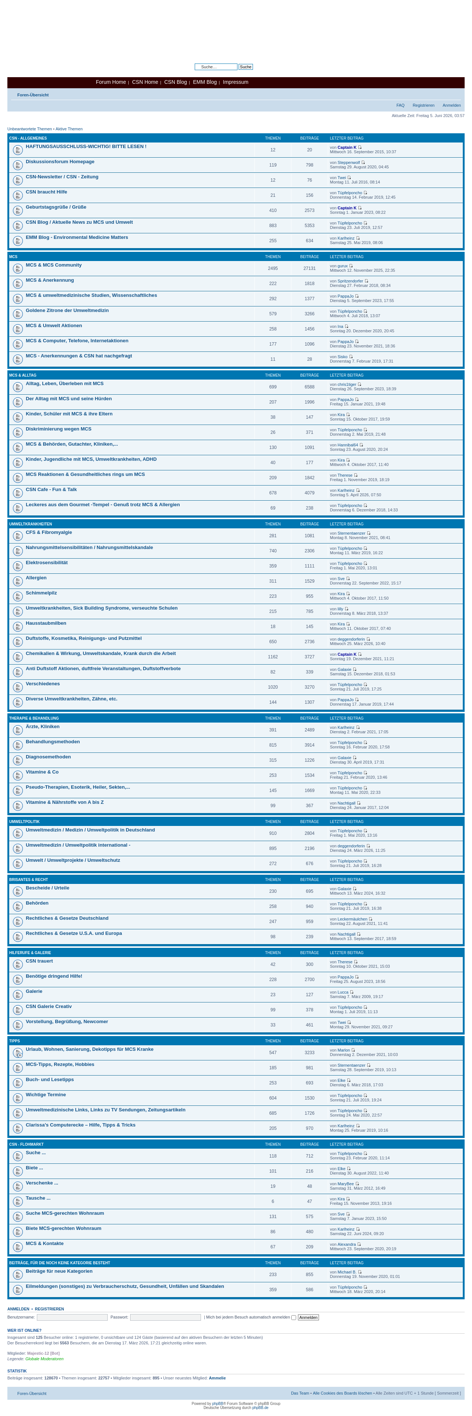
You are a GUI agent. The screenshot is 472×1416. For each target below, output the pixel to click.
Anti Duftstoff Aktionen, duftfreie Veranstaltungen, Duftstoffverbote (103, 668)
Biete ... (34, 1167)
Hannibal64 (348, 445)
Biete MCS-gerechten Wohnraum (63, 1228)
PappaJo (346, 296)
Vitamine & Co (42, 772)
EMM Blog (205, 82)
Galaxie (344, 669)
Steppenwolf (349, 162)
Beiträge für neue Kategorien (59, 1271)
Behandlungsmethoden (53, 741)
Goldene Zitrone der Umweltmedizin (67, 310)
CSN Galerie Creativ (49, 1006)
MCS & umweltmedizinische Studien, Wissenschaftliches (91, 295)
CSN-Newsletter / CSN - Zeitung (62, 176)
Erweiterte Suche (237, 72)
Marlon (344, 1050)
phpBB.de (260, 1408)
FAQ (400, 105)
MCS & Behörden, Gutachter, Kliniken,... (72, 444)
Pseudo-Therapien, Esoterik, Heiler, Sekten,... (78, 787)
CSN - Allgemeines (28, 138)
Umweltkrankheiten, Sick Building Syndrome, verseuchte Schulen (102, 608)
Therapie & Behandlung (34, 718)
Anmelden (451, 105)
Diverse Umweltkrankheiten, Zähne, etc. (71, 699)
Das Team (300, 1393)
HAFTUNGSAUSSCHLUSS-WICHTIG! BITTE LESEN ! (86, 146)
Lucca (343, 992)
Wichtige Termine (46, 1094)
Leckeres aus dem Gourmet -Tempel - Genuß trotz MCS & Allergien (103, 504)
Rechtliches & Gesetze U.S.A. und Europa (74, 933)
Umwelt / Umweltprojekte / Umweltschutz (73, 860)
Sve (341, 578)
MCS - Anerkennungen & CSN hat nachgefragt (79, 356)
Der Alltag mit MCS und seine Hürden (69, 398)
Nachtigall (346, 803)
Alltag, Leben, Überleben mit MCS (65, 383)
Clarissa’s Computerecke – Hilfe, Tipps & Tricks (81, 1125)
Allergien (36, 577)
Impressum (236, 82)
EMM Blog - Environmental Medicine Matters (77, 237)
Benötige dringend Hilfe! (54, 976)
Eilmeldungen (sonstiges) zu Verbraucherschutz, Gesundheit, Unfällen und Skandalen (125, 1286)
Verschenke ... (42, 1183)
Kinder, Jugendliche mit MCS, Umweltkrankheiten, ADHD (91, 459)
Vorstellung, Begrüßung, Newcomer (67, 1021)
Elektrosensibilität (47, 562)
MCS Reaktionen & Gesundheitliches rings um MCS (85, 474)
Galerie (34, 991)
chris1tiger (347, 384)
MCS (13, 257)
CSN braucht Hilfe (46, 192)
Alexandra (347, 1244)
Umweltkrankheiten (30, 524)
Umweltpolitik (24, 822)
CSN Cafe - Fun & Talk (51, 489)
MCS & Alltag (23, 375)
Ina (340, 326)
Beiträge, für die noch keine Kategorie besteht (59, 1263)
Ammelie (217, 1378)
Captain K (347, 147)
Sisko (343, 356)
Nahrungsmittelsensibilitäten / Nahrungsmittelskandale (89, 547)
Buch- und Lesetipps (50, 1079)
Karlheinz (346, 238)
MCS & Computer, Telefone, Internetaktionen (77, 340)
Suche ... (36, 1152)
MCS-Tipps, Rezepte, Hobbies (60, 1064)
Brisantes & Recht (28, 880)
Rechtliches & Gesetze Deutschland (67, 918)
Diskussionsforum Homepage (60, 161)
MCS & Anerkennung (50, 280)
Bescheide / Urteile (47, 888)
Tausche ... (38, 1198)
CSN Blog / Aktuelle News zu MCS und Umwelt (79, 222)
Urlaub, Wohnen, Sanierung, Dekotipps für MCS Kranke (89, 1049)
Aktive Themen (69, 129)
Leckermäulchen (353, 919)
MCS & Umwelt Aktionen (54, 325)
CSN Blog (175, 82)
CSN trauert (39, 961)
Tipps (14, 1041)
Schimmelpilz (41, 593)
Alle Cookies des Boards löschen (342, 1393)
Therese (345, 475)
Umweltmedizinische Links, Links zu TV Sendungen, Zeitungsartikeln (105, 1109)
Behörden (37, 903)
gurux (343, 266)
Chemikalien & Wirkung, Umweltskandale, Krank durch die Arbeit (101, 653)
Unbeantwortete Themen (29, 129)
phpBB (217, 1404)
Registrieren (423, 105)
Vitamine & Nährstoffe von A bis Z (65, 802)
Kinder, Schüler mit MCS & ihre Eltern (69, 413)
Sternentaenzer (351, 533)
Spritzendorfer (350, 281)
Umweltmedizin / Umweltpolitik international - (78, 845)
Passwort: (119, 1317)
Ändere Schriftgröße (455, 93)
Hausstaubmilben (46, 623)
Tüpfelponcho (350, 193)
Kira (341, 414)
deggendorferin (351, 639)
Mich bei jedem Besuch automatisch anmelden (251, 1317)
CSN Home (145, 82)
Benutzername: (21, 1317)
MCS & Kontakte (45, 1243)
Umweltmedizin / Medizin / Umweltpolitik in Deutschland (90, 830)
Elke (342, 1080)
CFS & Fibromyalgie (49, 532)
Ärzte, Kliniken (43, 726)
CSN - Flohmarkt (26, 1144)
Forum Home (111, 82)
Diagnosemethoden (48, 757)
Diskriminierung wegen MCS (58, 429)
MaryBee (346, 1184)
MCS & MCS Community (54, 265)
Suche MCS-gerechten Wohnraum (65, 1213)
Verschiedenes (43, 683)
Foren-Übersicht (33, 95)
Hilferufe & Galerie (30, 953)
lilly (340, 609)
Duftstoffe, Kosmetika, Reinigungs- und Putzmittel (84, 638)
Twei (342, 177)
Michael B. (347, 1272)
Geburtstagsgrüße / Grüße (56, 207)
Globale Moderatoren (44, 1359)
